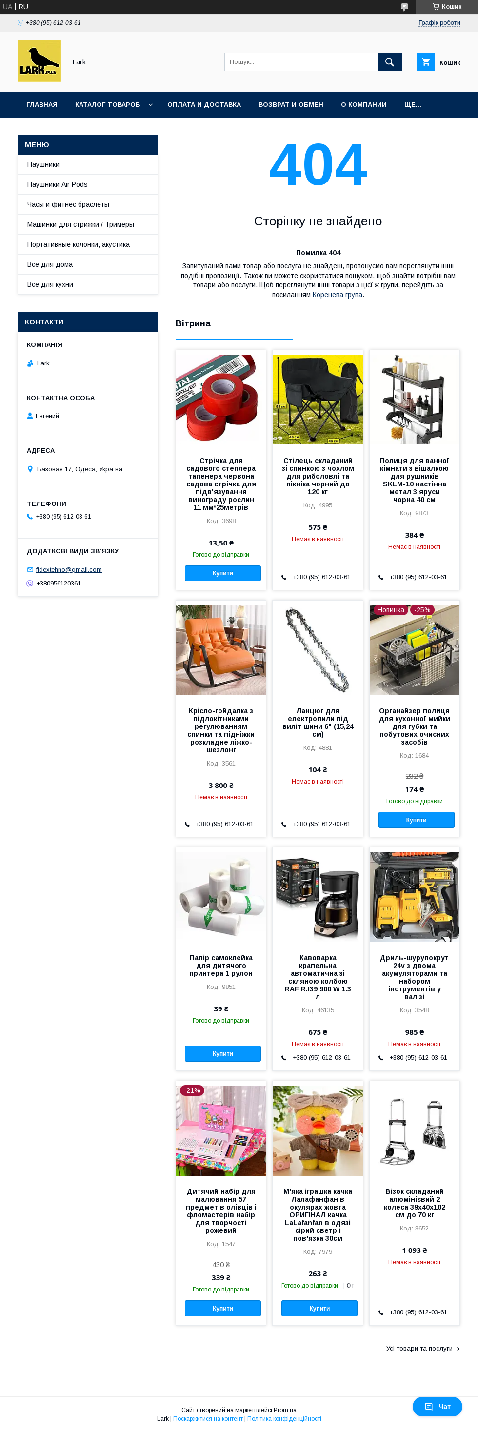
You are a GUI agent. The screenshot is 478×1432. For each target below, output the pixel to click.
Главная (42, 104)
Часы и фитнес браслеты (68, 204)
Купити (223, 573)
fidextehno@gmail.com (69, 569)
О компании (364, 104)
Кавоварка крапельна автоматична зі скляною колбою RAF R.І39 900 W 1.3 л (318, 977)
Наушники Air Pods (57, 184)
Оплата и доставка (204, 104)
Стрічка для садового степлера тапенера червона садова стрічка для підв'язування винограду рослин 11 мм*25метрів (221, 484)
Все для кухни (50, 284)
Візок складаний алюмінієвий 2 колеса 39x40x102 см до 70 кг (414, 1203)
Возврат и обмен (291, 104)
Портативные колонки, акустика (78, 244)
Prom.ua (285, 1410)
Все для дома (50, 264)
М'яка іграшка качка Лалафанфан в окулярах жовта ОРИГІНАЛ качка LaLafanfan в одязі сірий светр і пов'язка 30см (317, 1215)
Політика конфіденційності (284, 1418)
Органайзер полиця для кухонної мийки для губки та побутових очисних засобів (414, 726)
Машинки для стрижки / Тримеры (80, 224)
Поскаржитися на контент (208, 1418)
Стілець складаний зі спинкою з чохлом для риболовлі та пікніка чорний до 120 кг (318, 476)
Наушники (43, 164)
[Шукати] (390, 62)
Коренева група (337, 295)
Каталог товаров (107, 104)
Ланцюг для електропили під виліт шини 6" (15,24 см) (318, 722)
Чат (437, 1406)
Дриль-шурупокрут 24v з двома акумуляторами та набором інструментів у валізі (414, 977)
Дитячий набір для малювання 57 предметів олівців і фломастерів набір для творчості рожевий (221, 1211)
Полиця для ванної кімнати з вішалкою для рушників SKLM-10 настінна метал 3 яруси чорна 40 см (414, 480)
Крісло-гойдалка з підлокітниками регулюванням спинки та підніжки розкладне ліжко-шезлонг (221, 730)
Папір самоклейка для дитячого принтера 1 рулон (221, 965)
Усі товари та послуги (419, 1348)
